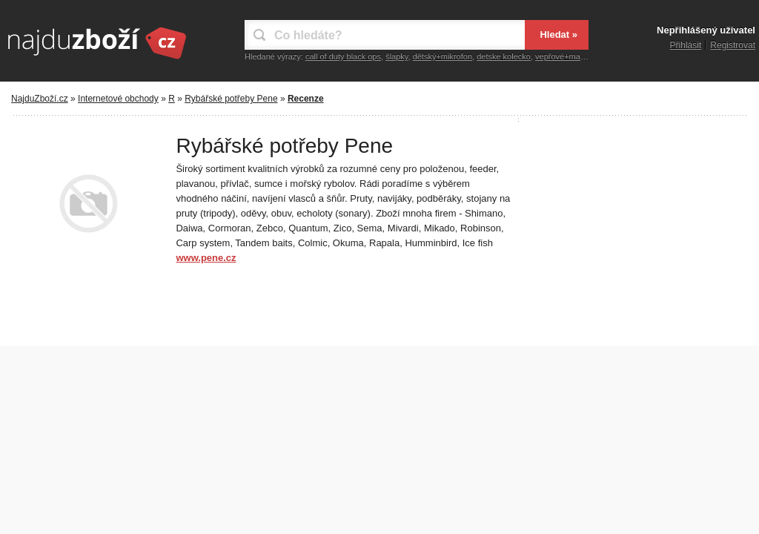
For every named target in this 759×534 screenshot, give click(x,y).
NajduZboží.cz (39, 98)
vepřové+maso (562, 56)
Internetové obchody (118, 98)
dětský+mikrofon (442, 56)
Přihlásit (686, 45)
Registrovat (732, 45)
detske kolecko (504, 56)
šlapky (396, 56)
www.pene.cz (206, 257)
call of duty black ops (343, 56)
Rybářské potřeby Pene (231, 98)
